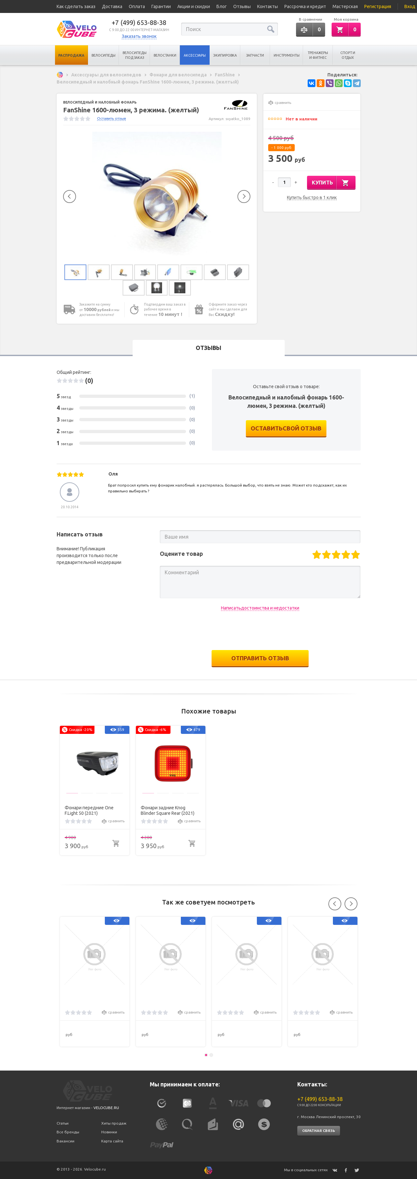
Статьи (63, 1123)
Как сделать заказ (76, 6)
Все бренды (68, 1132)
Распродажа (71, 55)
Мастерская (345, 6)
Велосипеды (103, 55)
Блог (221, 6)
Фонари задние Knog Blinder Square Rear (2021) (167, 810)
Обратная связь (318, 1131)
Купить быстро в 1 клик (312, 197)
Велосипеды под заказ (135, 55)
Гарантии (161, 6)
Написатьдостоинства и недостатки (260, 609)
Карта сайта (112, 1141)
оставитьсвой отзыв (286, 429)
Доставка (112, 6)
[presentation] (260, 632)
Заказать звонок (139, 36)
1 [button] (206, 1055)
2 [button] (211, 1055)
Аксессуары (195, 55)
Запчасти (255, 55)
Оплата (137, 6)
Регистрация (377, 6)
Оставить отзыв (111, 118)
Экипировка (225, 55)
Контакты (267, 6)
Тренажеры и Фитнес (318, 55)
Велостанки (165, 55)
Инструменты (287, 55)
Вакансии (65, 1141)
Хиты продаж (113, 1123)
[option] (157, 196)
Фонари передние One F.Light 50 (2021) (89, 810)
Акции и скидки (193, 6)
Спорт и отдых (347, 55)
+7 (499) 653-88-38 (139, 22)
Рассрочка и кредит (305, 6)
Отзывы (242, 6)
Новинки (109, 1132)
